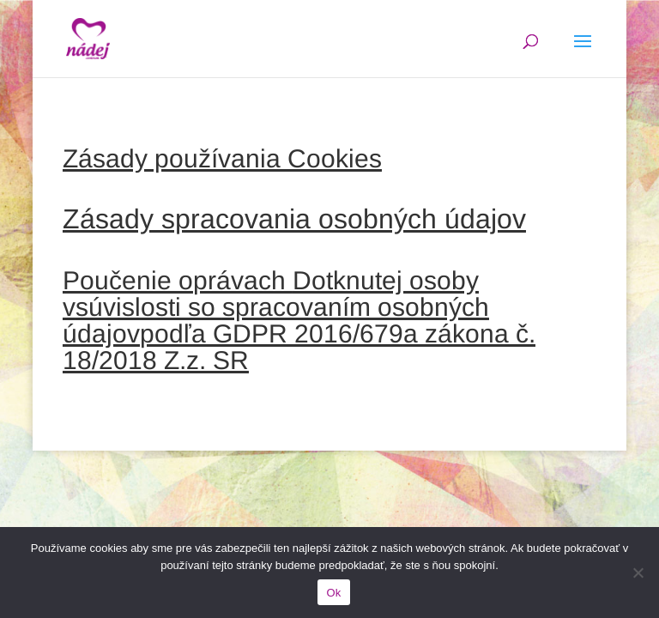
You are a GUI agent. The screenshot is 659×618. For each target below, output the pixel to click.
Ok (333, 592)
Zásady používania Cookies (222, 158)
